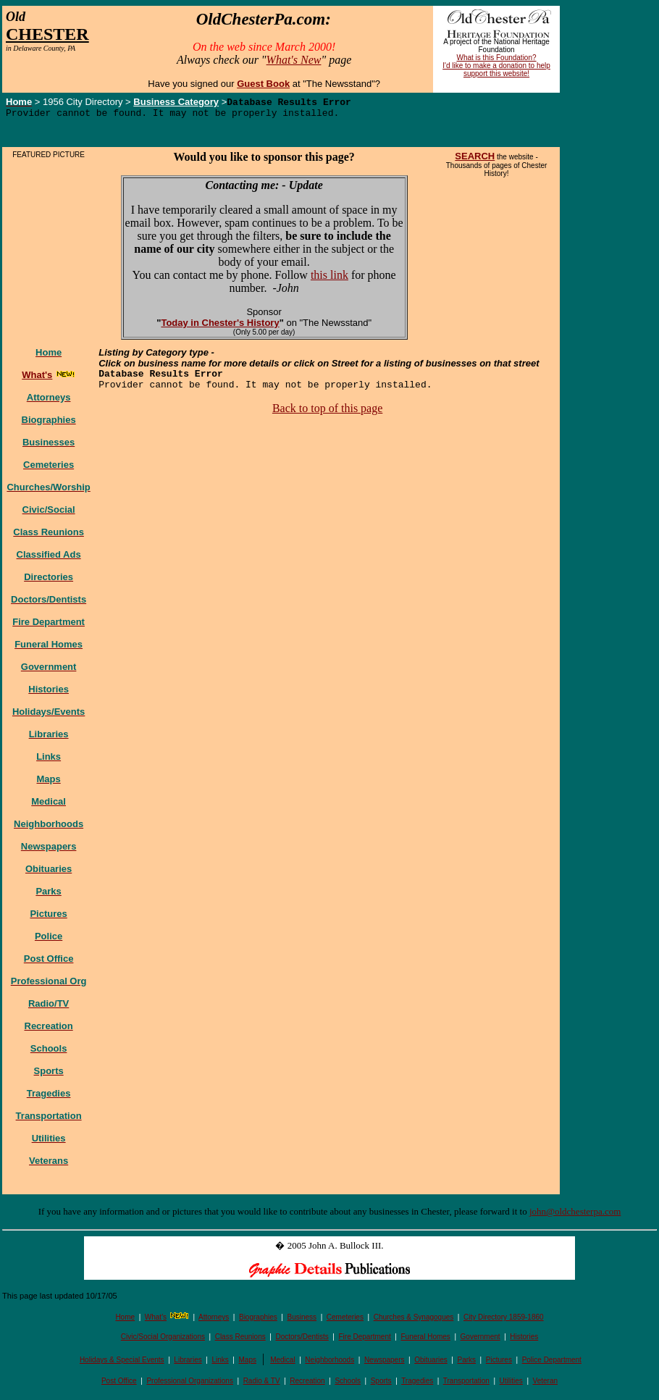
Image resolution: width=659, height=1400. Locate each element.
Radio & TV (261, 1384)
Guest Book (263, 83)
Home (125, 1321)
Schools (348, 1384)
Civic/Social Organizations (163, 1340)
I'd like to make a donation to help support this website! (496, 69)
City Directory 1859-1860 (503, 1321)
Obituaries (431, 1363)
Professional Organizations (189, 1384)
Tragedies (417, 1384)
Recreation (307, 1384)
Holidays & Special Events (122, 1363)
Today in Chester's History (220, 326)
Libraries (187, 1363)
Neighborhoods (329, 1363)
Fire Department (365, 1340)
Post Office (119, 1384)
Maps (247, 1363)
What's (156, 1321)
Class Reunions (240, 1340)
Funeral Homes (425, 1340)
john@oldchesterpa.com (575, 1215)
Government (480, 1340)
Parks (467, 1363)
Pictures (499, 1363)
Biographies (258, 1321)
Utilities (511, 1384)
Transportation (466, 1384)
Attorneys (213, 1321)
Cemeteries (345, 1321)
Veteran (545, 1384)
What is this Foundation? (497, 58)
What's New (294, 60)
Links (219, 1363)
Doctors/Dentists (301, 1340)
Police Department (552, 1363)
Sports (381, 1384)
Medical (282, 1363)
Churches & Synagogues (414, 1321)
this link (329, 278)
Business (302, 1321)
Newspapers (384, 1363)
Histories (524, 1340)
